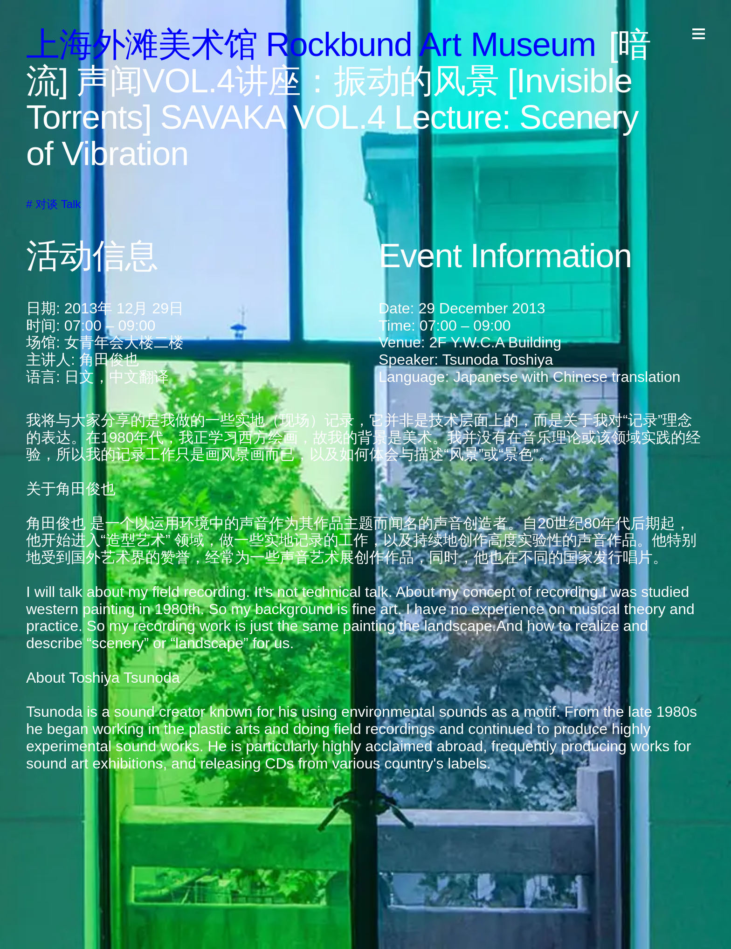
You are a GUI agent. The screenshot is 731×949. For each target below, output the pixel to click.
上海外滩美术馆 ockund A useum (311, 44)
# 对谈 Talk (53, 204)
